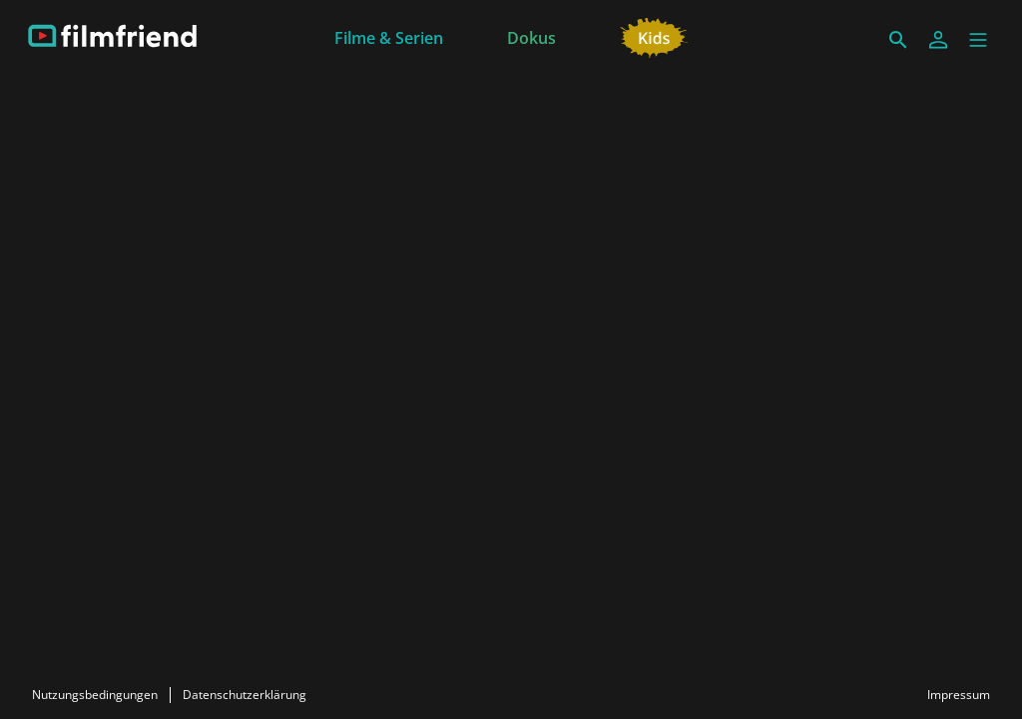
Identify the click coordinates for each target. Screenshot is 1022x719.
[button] (978, 40)
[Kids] (654, 36)
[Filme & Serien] (388, 36)
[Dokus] (531, 36)
